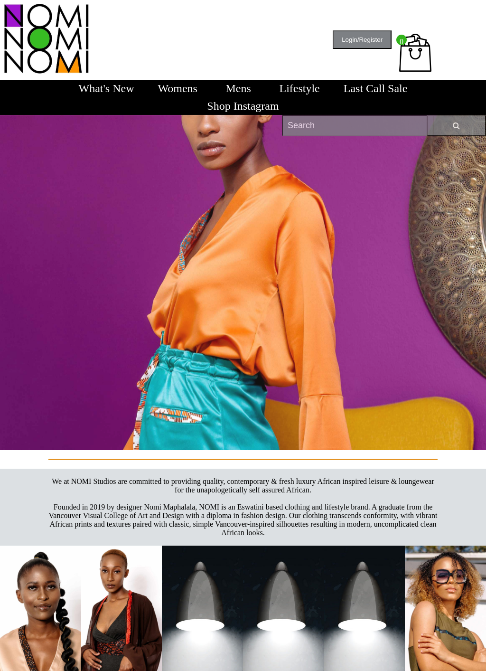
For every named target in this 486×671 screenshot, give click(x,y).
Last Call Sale (376, 88)
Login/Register (362, 39)
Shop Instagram (243, 106)
